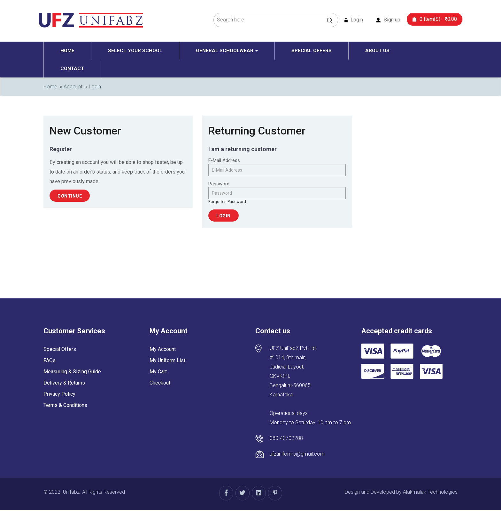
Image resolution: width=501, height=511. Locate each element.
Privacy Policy (59, 394)
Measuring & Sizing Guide (72, 372)
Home (67, 50)
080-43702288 (286, 438)
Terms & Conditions (65, 405)
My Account (163, 349)
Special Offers (311, 50)
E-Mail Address (224, 160)
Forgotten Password (227, 201)
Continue (70, 196)
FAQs (49, 360)
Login (353, 20)
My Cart (158, 372)
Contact (72, 68)
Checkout (160, 383)
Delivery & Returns (64, 383)
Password (218, 184)
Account (73, 87)
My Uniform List (167, 360)
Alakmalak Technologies (430, 492)
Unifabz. (72, 492)
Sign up (388, 20)
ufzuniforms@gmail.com (297, 454)
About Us (377, 50)
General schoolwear (227, 50)
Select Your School (135, 50)
